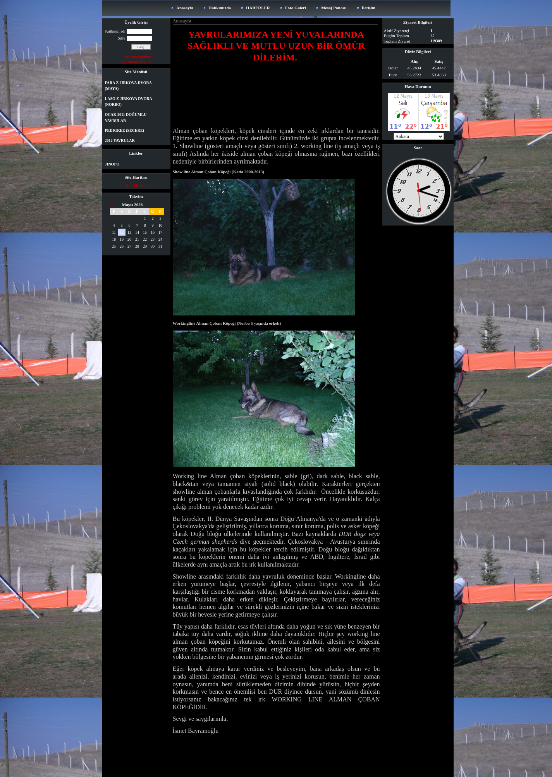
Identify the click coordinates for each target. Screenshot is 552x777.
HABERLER (258, 7)
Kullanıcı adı (115, 31)
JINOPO (112, 164)
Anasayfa (184, 7)
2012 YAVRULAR (120, 140)
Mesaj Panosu (334, 7)
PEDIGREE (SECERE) (124, 130)
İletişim (368, 7)
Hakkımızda (219, 7)
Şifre (121, 38)
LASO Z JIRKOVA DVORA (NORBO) (128, 101)
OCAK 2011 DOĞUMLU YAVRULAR (126, 117)
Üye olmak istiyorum (137, 61)
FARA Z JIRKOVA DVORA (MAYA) (128, 86)
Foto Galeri (295, 7)
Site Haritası (137, 185)
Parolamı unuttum (137, 57)
